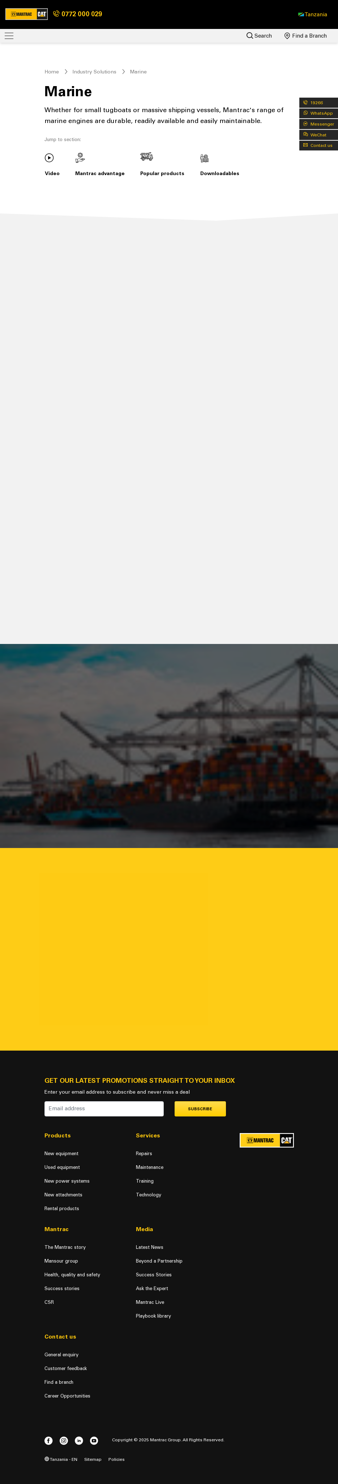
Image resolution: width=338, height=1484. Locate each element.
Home (51, 72)
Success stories (62, 1288)
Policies (116, 1459)
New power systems (67, 1181)
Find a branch (58, 1382)
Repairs (144, 1153)
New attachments (63, 1194)
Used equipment (62, 1167)
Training (145, 1181)
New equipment (61, 1153)
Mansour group (61, 1261)
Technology (148, 1194)
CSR (49, 1302)
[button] (312, 14)
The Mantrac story (65, 1247)
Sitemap (93, 1459)
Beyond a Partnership (159, 1261)
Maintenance (149, 1167)
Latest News (149, 1247)
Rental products (61, 1208)
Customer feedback (65, 1368)
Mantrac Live (150, 1302)
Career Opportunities (67, 1396)
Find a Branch (305, 36)
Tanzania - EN (60, 1459)
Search (259, 35)
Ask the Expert (152, 1288)
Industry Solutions (94, 72)
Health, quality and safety (72, 1274)
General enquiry (61, 1354)
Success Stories (154, 1274)
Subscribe (200, 1109)
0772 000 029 (77, 14)
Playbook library (153, 1316)
